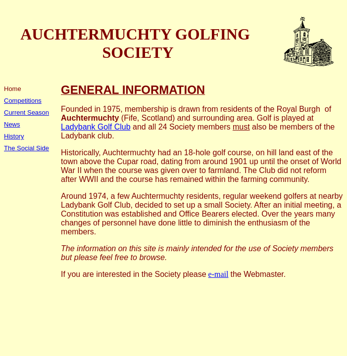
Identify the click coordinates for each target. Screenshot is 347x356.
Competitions (23, 100)
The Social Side (26, 148)
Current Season (26, 112)
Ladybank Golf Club (96, 127)
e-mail (218, 274)
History (14, 136)
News (12, 124)
